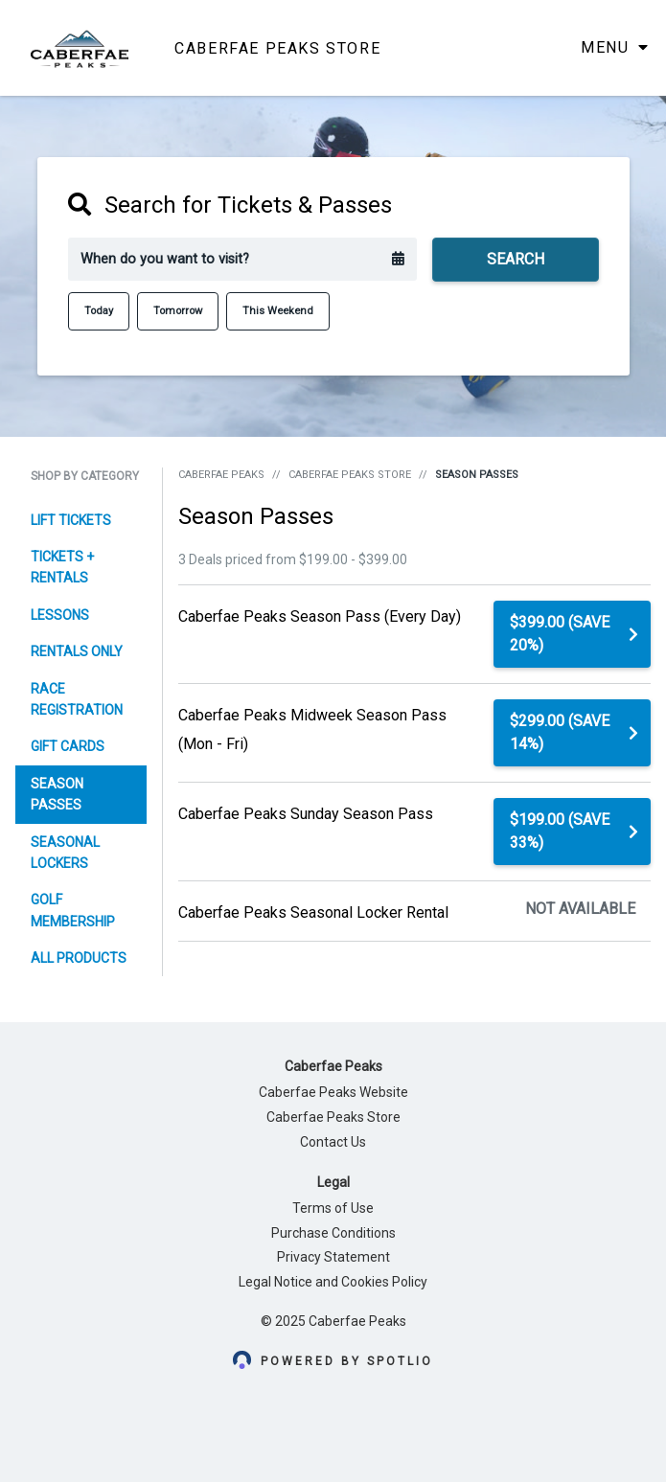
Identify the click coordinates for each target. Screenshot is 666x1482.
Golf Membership (73, 910)
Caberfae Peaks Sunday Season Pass (305, 814)
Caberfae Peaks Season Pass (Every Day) (319, 616)
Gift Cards (67, 746)
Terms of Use (333, 1208)
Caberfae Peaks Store (349, 474)
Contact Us (333, 1142)
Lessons (60, 615)
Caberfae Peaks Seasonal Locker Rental (313, 912)
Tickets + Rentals (62, 567)
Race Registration (77, 699)
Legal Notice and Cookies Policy (333, 1281)
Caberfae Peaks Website (333, 1092)
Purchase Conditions (333, 1233)
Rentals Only (77, 651)
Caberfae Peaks (221, 474)
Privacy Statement (333, 1257)
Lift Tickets (71, 520)
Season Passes (57, 794)
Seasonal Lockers (65, 852)
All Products (78, 958)
